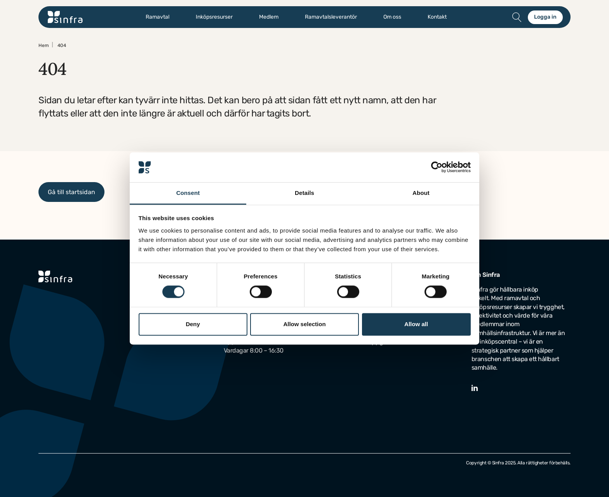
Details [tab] (304, 192)
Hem (43, 45)
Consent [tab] (188, 192)
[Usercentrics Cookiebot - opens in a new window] (437, 167)
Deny (193, 324)
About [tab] (421, 192)
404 (61, 45)
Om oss (392, 17)
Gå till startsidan (71, 192)
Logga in (545, 17)
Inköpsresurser (214, 17)
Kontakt (437, 17)
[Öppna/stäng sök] (517, 17)
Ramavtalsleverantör (331, 17)
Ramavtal (157, 17)
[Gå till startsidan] (65, 17)
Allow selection (304, 324)
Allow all (416, 324)
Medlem (268, 17)
